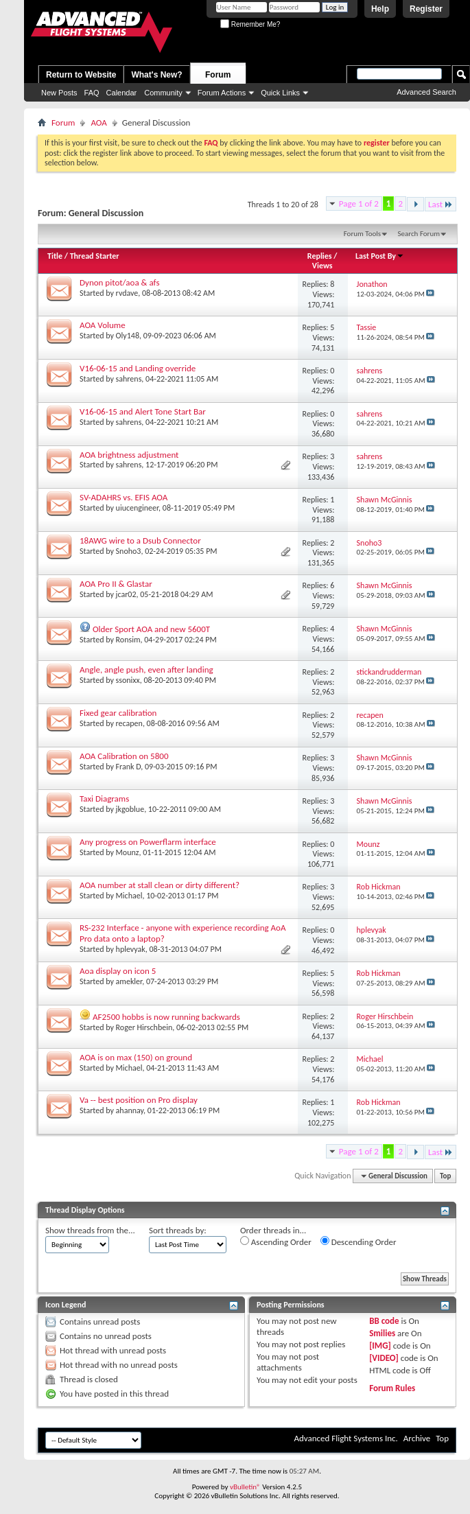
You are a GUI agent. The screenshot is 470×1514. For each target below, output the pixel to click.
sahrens (129, 379)
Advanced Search (426, 92)
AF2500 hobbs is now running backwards (166, 1017)
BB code (384, 1321)
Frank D (128, 766)
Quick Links (280, 93)
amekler (129, 981)
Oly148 (127, 335)
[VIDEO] (384, 1358)
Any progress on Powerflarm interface (148, 842)
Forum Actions (222, 93)
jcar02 (126, 594)
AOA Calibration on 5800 (124, 756)
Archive (416, 1438)
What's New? (156, 75)
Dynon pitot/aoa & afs (119, 282)
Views (322, 265)
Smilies (382, 1333)
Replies (319, 256)
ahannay (130, 1110)
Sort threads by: (178, 1230)
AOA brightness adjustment (129, 455)
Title (54, 256)
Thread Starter (94, 256)
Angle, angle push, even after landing (146, 669)
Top (445, 1176)
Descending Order (358, 1241)
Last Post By (379, 256)
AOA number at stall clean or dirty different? (159, 885)
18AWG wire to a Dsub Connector (140, 540)
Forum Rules (392, 1388)
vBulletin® (245, 1486)
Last (440, 204)
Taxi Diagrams (104, 798)
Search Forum (419, 233)
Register (426, 9)
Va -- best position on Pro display (139, 1100)
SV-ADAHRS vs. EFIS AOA (123, 497)
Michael (129, 895)
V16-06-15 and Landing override (138, 368)
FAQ (91, 93)
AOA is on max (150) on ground (136, 1057)
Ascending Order (276, 1241)
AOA (98, 122)
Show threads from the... (90, 1230)
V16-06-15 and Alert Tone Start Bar (143, 411)
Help (380, 9)
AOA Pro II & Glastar (116, 584)
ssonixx (128, 680)
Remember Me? (250, 24)
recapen (129, 723)
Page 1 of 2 (359, 203)
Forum (218, 75)
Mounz (127, 852)
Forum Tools (362, 233)
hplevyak (130, 949)
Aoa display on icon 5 (118, 971)
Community (163, 93)
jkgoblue (130, 809)
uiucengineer (137, 508)
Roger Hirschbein (144, 1027)
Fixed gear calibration (118, 713)
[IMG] (380, 1345)
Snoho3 (128, 551)
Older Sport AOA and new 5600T (151, 629)
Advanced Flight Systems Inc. (345, 1438)
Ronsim (128, 639)
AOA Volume (103, 325)
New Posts (59, 93)
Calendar (121, 93)
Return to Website (81, 75)
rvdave (127, 293)
